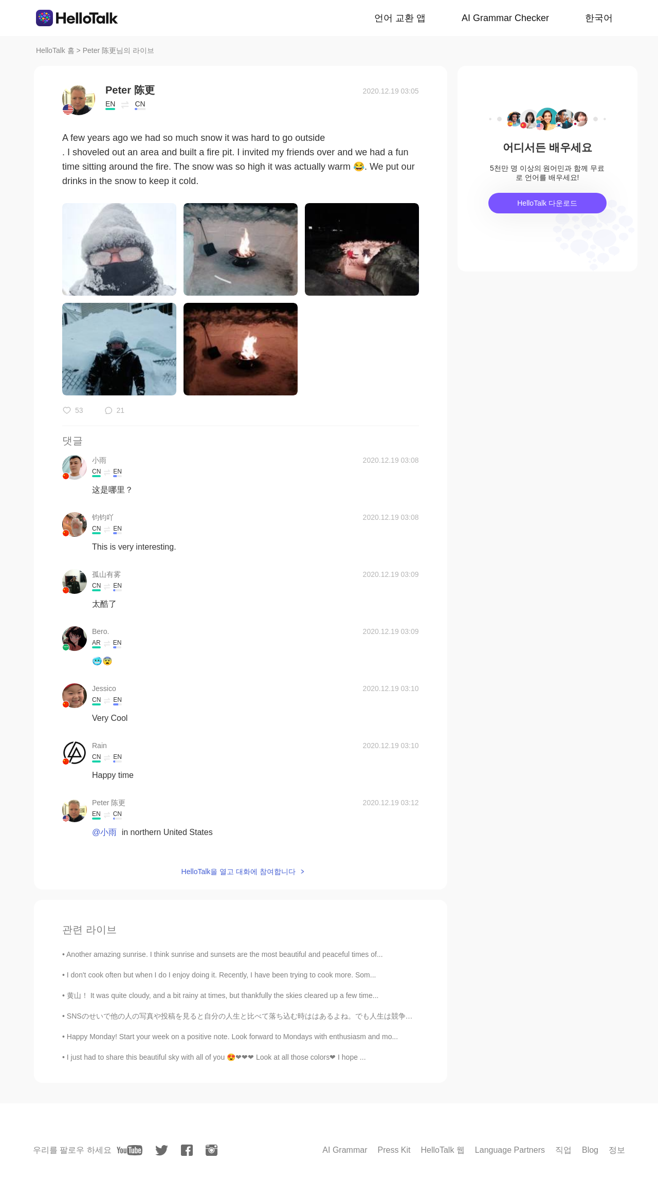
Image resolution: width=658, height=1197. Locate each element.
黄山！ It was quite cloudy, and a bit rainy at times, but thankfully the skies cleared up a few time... (223, 995)
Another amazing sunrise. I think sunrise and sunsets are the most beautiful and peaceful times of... (224, 954)
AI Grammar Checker (505, 18)
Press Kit (393, 1150)
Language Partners (510, 1150)
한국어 (599, 18)
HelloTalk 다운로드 (547, 203)
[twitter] (161, 1150)
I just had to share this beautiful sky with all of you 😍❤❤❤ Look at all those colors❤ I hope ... (216, 1057)
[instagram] (211, 1150)
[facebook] (187, 1150)
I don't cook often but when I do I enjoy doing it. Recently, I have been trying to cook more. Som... (221, 975)
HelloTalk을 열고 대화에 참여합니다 (238, 871)
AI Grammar (344, 1150)
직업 (563, 1150)
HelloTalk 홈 (55, 50)
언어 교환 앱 (400, 18)
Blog (590, 1150)
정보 (617, 1150)
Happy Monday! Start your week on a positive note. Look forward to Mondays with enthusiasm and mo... (232, 1036)
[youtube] (129, 1150)
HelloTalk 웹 (443, 1150)
